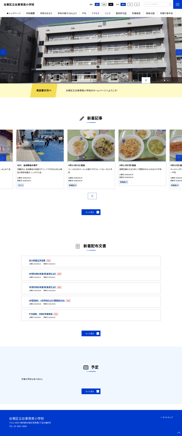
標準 (123, 4)
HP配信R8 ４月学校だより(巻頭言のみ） (47, 300)
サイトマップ (167, 417)
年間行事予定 (166, 13)
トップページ (15, 13)
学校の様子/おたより (67, 13)
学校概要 (30, 13)
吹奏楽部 (136, 13)
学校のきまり (46, 13)
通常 (97, 4)
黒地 (110, 4)
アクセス (95, 13)
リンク (107, 13)
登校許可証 (121, 13)
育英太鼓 (150, 13)
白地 (104, 4)
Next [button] (179, 52)
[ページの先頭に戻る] (179, 433)
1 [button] (164, 80)
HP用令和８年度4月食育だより (42, 273)
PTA (84, 13)
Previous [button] (3, 52)
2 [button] (167, 80)
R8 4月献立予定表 (37, 260)
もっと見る (90, 212)
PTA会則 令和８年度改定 (41, 313)
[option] (91, 50)
